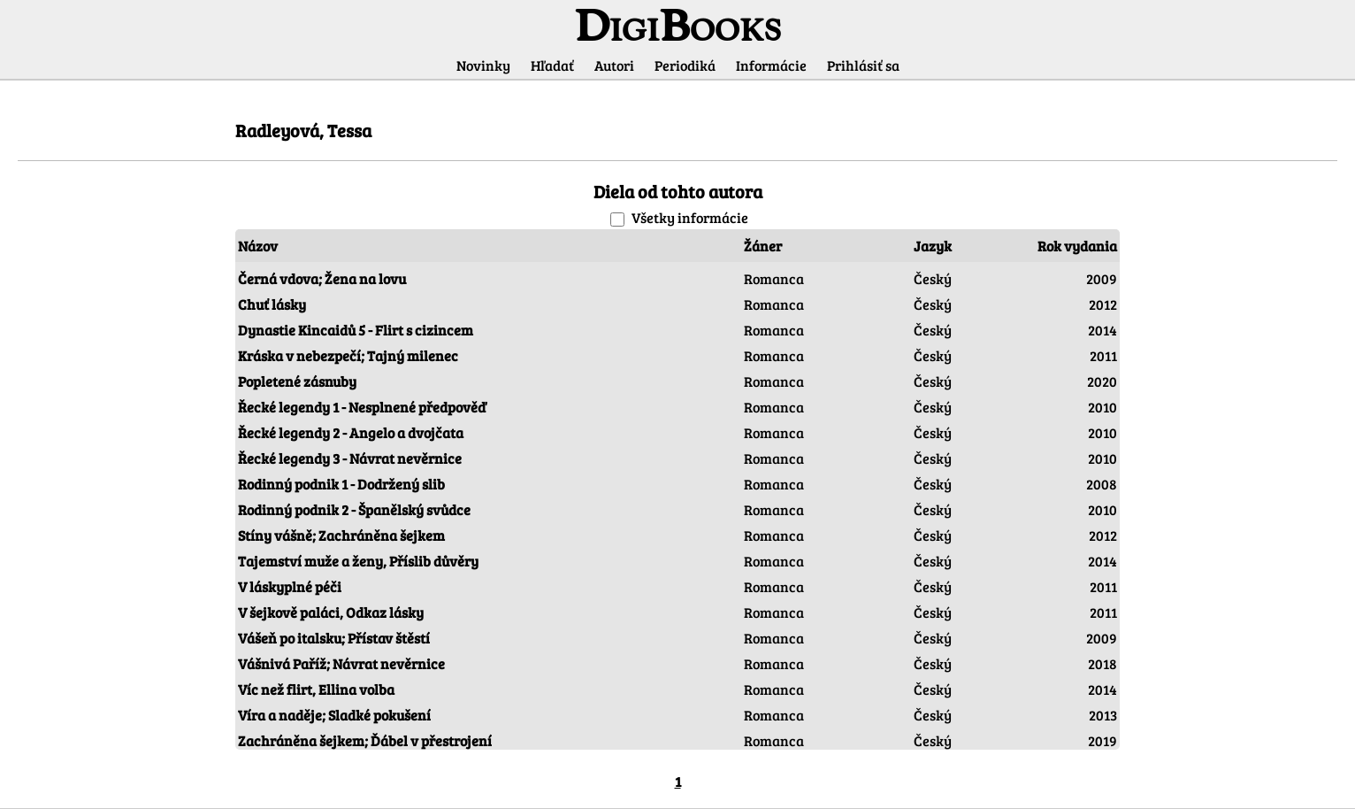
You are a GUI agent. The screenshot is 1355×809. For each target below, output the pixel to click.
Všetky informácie (690, 217)
